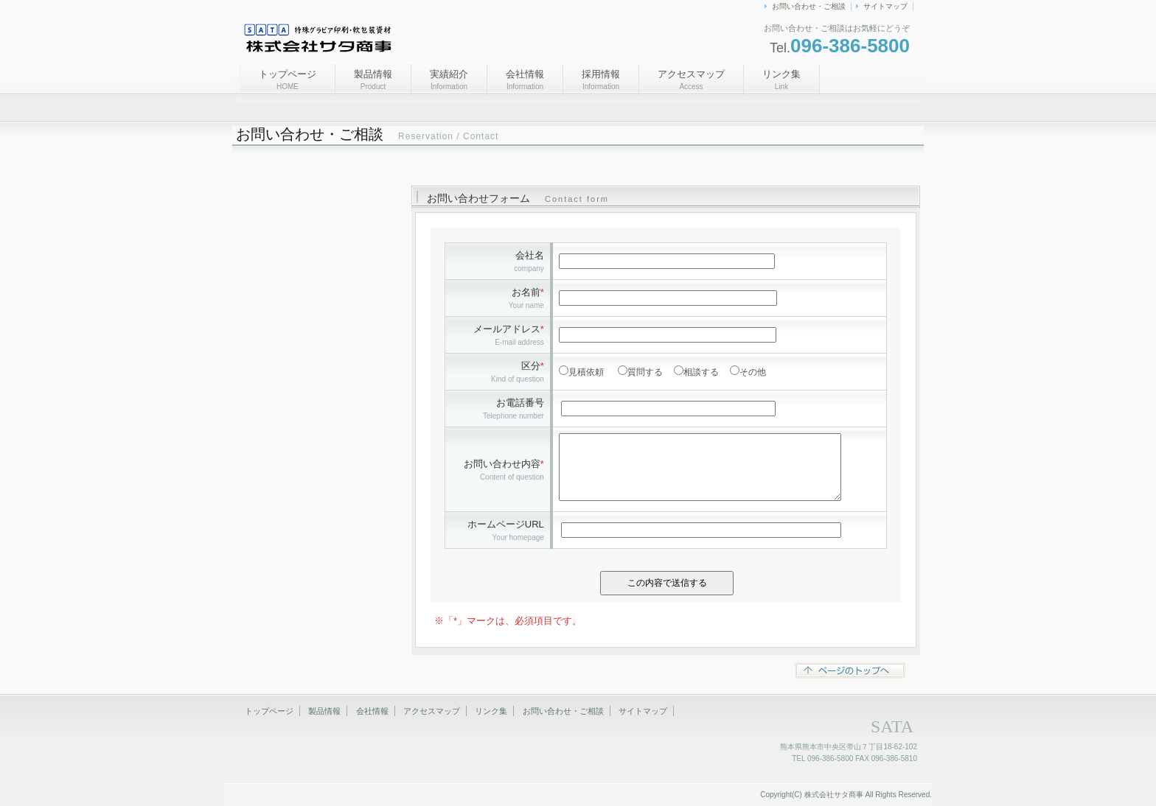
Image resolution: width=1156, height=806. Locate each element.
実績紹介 (449, 80)
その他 (752, 372)
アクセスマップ (691, 80)
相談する (701, 372)
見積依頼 (586, 372)
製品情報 (373, 80)
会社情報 (525, 80)
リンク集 (781, 80)
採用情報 (601, 80)
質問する (645, 372)
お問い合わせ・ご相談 (809, 6)
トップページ (287, 80)
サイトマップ (885, 6)
